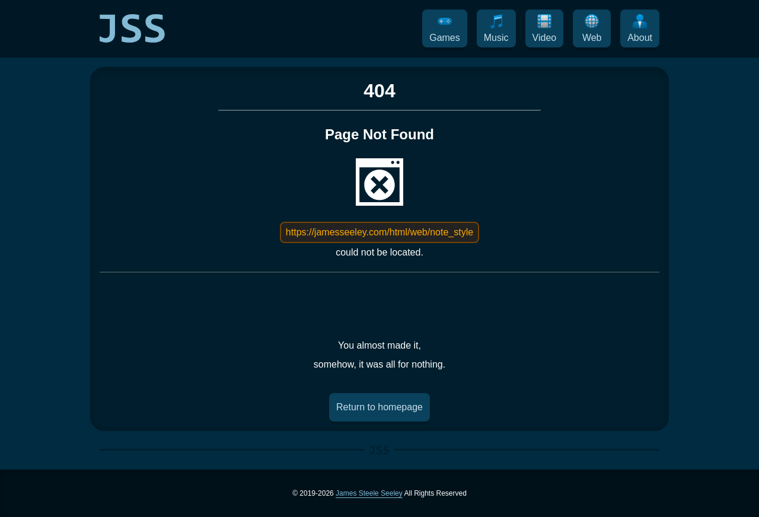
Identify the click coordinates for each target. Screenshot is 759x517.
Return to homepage (379, 407)
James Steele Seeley (369, 493)
